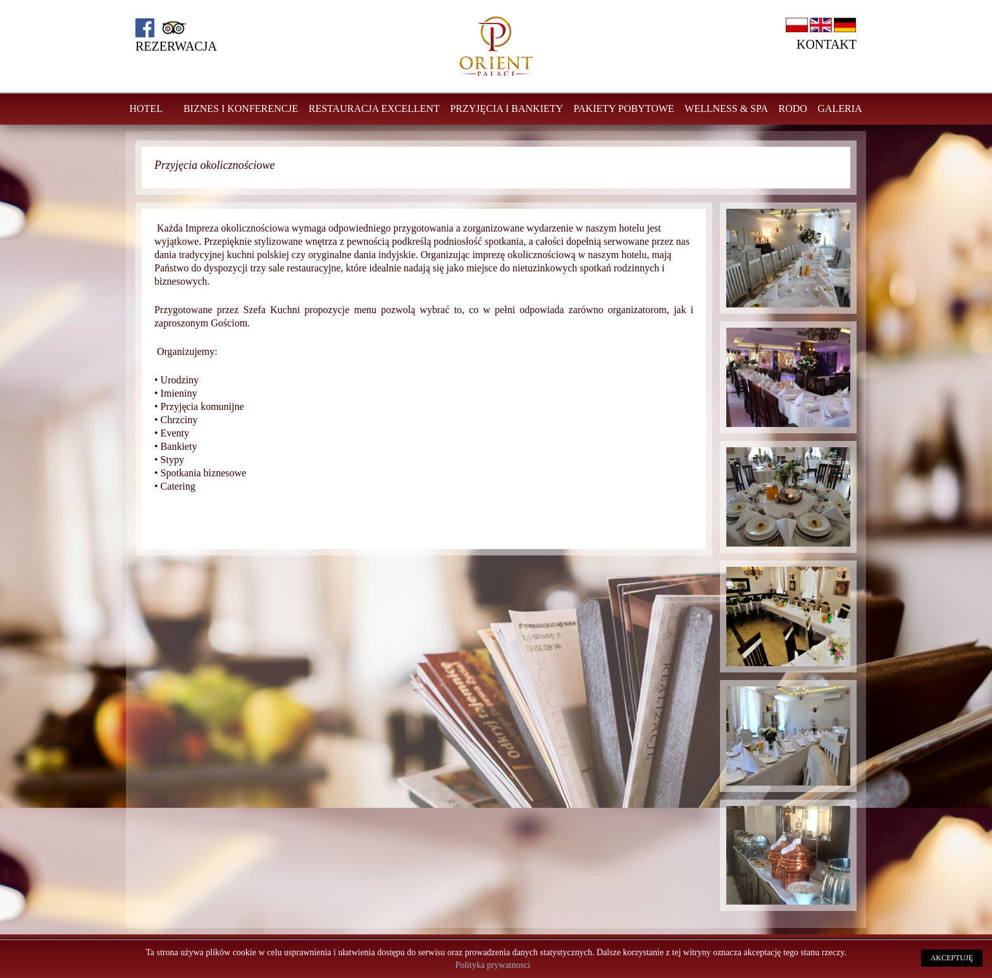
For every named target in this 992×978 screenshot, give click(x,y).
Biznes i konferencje (240, 108)
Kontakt (827, 44)
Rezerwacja (176, 46)
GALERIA (839, 108)
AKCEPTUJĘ (952, 957)
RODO (792, 108)
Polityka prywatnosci (492, 965)
